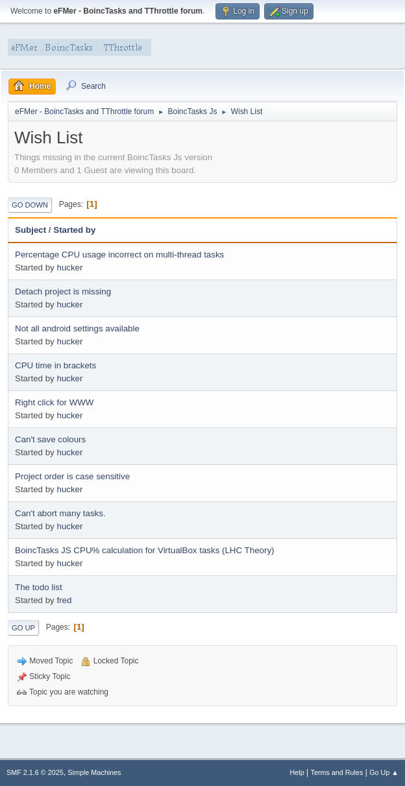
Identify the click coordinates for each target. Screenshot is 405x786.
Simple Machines (94, 772)
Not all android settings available (77, 328)
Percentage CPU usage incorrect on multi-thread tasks (119, 254)
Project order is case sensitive (72, 476)
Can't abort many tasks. (60, 513)
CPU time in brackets (55, 365)
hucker (69, 267)
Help (297, 772)
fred (63, 600)
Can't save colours (50, 439)
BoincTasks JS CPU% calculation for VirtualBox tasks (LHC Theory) (145, 550)
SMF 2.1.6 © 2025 (35, 772)
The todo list (38, 587)
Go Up (23, 628)
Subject (30, 230)
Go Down (30, 205)
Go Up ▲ (384, 772)
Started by (74, 230)
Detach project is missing (63, 291)
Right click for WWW (54, 402)
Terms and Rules (337, 772)
